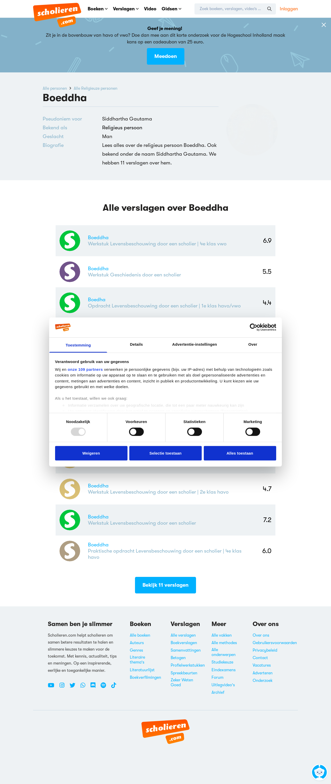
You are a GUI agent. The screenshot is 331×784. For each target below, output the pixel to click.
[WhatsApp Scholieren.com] (84, 687)
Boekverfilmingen (145, 677)
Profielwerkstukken (188, 665)
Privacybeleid (265, 650)
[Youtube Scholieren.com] (53, 687)
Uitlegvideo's (223, 685)
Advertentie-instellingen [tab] (194, 344)
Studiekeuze (222, 662)
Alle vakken (222, 635)
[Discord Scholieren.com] (95, 687)
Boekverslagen (184, 642)
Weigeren (91, 453)
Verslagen (126, 8)
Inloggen (289, 8)
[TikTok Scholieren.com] (113, 687)
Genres (136, 650)
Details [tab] (136, 344)
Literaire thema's (137, 660)
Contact (260, 657)
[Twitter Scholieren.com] (74, 687)
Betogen (178, 657)
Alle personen (55, 88)
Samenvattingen (186, 650)
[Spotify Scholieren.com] (105, 687)
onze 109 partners (85, 369)
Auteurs (137, 642)
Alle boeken (140, 635)
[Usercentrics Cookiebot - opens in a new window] (253, 327)
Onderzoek (263, 680)
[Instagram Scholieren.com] (63, 687)
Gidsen (172, 8)
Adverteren (263, 673)
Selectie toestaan (165, 453)
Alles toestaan (240, 453)
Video (150, 8)
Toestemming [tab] (78, 345)
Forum (217, 677)
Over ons (261, 635)
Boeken (98, 8)
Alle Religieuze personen (95, 88)
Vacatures (262, 665)
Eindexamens (224, 670)
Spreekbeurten (184, 673)
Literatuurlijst (142, 670)
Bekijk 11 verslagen (165, 585)
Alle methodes (224, 642)
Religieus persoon (122, 128)
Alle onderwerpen (224, 652)
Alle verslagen (183, 635)
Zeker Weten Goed (182, 682)
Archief (218, 692)
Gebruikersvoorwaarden (275, 642)
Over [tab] (252, 344)
